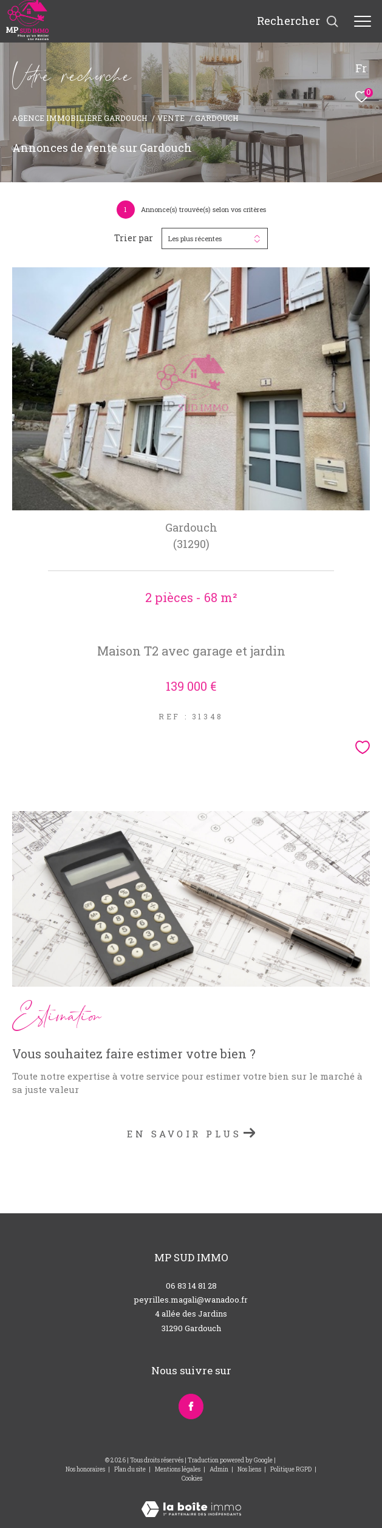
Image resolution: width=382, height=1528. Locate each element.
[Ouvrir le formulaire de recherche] (298, 21)
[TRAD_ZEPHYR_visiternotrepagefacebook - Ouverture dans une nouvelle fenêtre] (191, 1406)
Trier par (133, 238)
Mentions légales (178, 1469)
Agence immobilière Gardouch (80, 118)
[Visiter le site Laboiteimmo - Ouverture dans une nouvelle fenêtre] (191, 1501)
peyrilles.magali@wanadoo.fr (191, 1299)
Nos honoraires (85, 1469)
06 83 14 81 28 (191, 1285)
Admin (220, 1469)
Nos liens (249, 1469)
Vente (171, 118)
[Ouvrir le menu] (362, 21)
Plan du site (130, 1469)
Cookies (192, 1478)
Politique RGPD (291, 1469)
